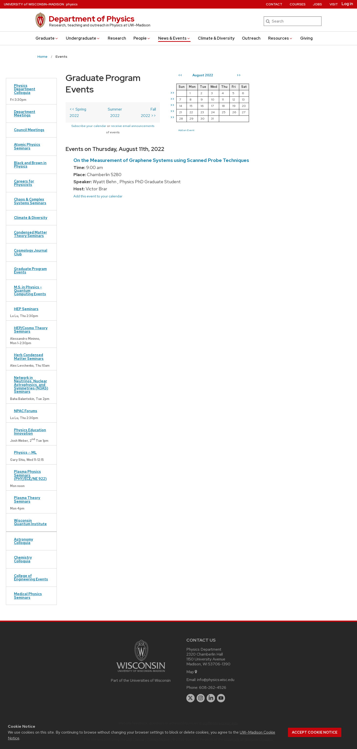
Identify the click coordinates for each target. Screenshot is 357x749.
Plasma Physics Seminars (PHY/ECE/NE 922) (30, 475)
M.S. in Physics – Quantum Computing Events (30, 290)
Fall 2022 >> (156, 97)
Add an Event (197, 130)
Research (117, 38)
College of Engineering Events (31, 577)
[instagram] (201, 698)
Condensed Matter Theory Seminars (30, 234)
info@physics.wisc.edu (215, 679)
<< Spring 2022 (83, 97)
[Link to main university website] (140, 672)
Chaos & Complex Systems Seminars (30, 201)
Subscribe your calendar (87, 108)
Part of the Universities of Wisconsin (141, 680)
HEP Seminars (26, 308)
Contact (274, 4)
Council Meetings (29, 129)
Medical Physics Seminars (28, 595)
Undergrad (83, 38)
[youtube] (221, 698)
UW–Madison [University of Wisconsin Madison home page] (34, 4)
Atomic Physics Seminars (27, 146)
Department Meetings (24, 113)
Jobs (317, 4)
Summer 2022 (121, 97)
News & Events (174, 38)
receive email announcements (131, 108)
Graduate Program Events (30, 270)
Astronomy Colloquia (23, 541)
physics (72, 4)
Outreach (251, 38)
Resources (280, 38)
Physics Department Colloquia (24, 89)
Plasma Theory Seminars (27, 499)
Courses (298, 4)
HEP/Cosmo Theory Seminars (31, 330)
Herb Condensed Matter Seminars (29, 356)
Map (192, 671)
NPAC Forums (25, 411)
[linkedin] (211, 698)
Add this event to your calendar (97, 179)
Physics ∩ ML (25, 452)
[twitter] (190, 698)
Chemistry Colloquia (23, 559)
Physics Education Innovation (30, 432)
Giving (306, 38)
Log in (347, 3)
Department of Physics (91, 18)
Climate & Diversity (216, 38)
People (142, 38)
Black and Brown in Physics (30, 164)
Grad (47, 38)
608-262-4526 (212, 687)
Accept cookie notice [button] (314, 732)
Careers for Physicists (24, 183)
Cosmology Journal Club (30, 252)
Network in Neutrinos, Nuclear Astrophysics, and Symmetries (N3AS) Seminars (31, 384)
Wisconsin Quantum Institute (30, 522)
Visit (334, 4)
